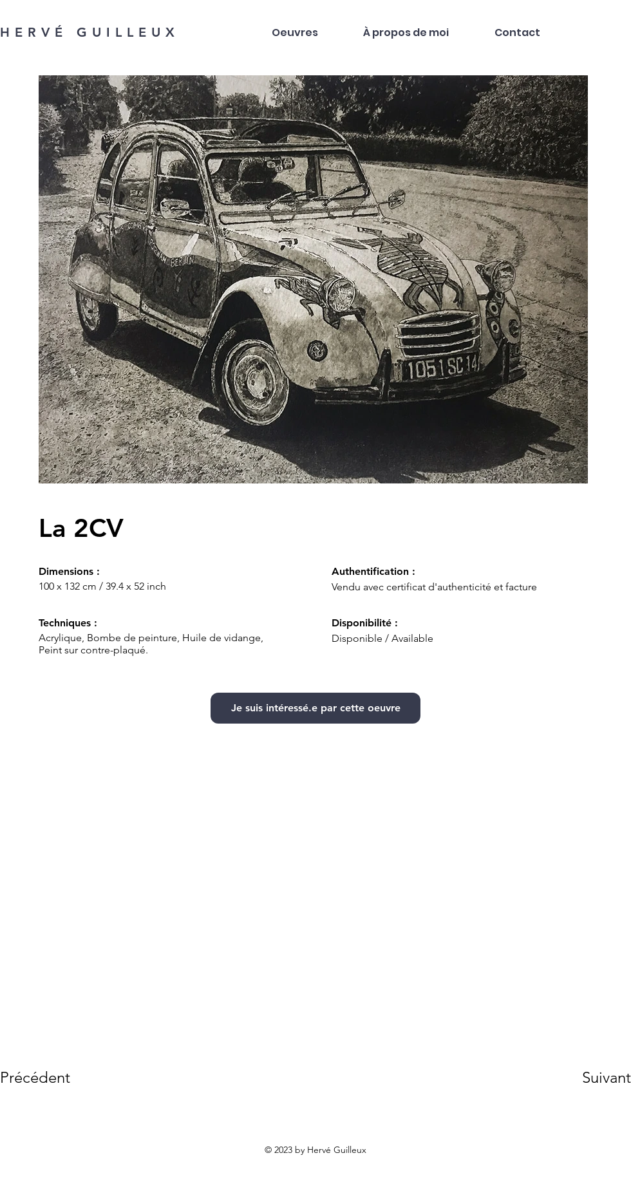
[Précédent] (46, 1077)
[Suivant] (588, 1077)
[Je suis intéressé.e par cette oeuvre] (315, 708)
